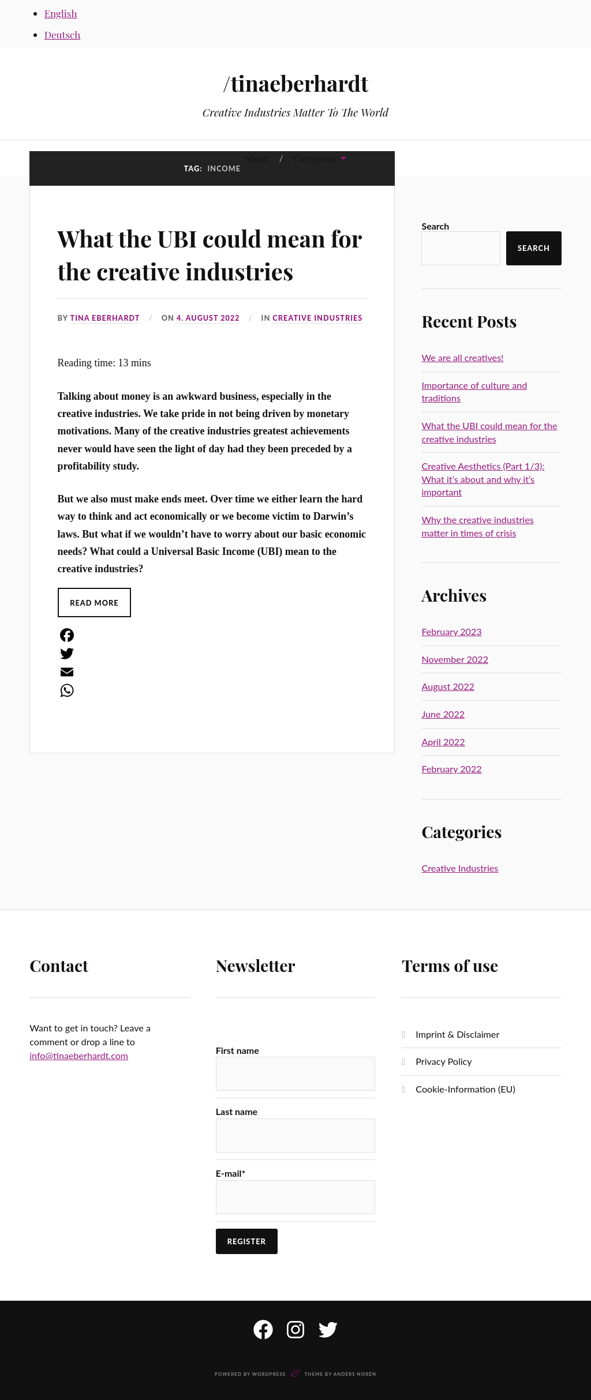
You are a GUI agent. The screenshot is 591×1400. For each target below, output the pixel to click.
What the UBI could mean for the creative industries (208, 253)
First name (237, 1050)
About (256, 158)
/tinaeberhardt (295, 82)
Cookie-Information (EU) (465, 1088)
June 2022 (443, 713)
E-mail (231, 1173)
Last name (236, 1111)
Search (435, 225)
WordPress (269, 1374)
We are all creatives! (462, 357)
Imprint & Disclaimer (457, 1034)
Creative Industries (319, 317)
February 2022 (451, 768)
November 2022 (454, 659)
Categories (315, 158)
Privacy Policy (444, 1061)
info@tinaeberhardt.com (78, 1055)
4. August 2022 (209, 317)
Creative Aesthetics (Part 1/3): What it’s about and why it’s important (482, 478)
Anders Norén (355, 1374)
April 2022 (443, 741)
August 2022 (447, 686)
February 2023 (451, 631)
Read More (94, 602)
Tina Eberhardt (105, 317)
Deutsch (62, 34)
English (60, 13)
